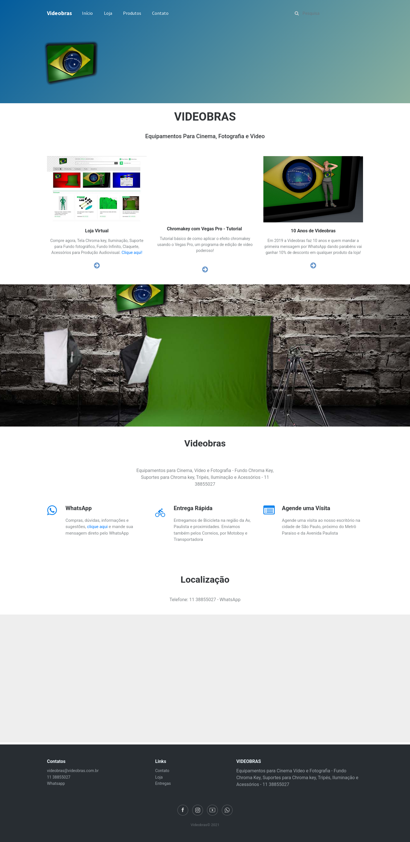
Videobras (59, 12)
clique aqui (97, 526)
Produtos (132, 13)
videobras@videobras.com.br (73, 770)
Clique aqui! (132, 252)
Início (87, 13)
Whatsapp (56, 783)
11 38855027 (58, 777)
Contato (160, 13)
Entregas (163, 783)
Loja (108, 13)
